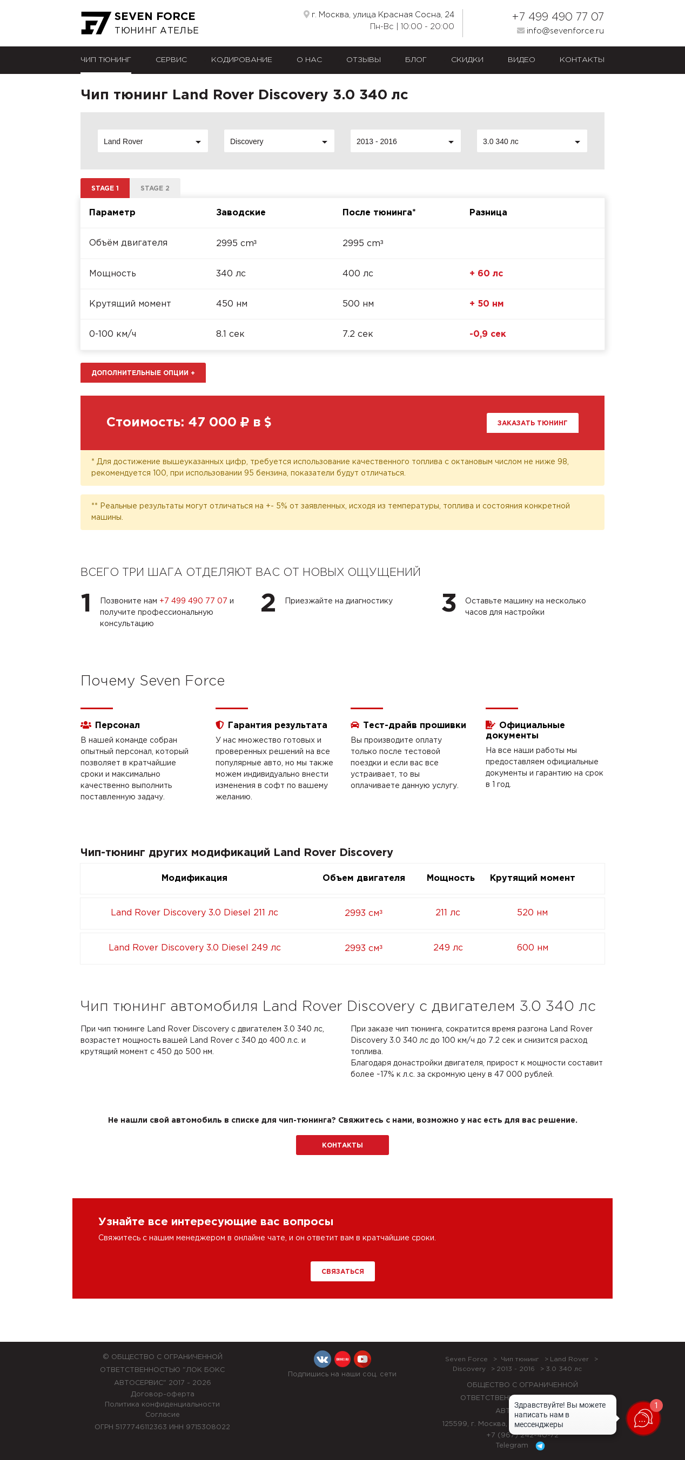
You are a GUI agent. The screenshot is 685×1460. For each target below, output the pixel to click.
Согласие (162, 1415)
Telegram (522, 1446)
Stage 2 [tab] (155, 189)
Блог (416, 60)
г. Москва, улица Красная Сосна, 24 (379, 14)
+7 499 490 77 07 (558, 17)
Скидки (467, 60)
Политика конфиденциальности (162, 1405)
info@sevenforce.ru (560, 31)
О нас (309, 60)
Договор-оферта (162, 1394)
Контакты (582, 60)
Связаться (342, 1272)
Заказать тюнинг (533, 423)
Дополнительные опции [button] (143, 373)
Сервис (171, 60)
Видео (521, 60)
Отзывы (363, 60)
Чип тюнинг (105, 60)
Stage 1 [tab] (105, 189)
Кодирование (241, 60)
